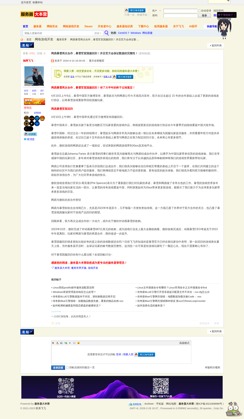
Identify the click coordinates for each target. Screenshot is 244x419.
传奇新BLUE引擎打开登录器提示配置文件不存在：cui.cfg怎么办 (173, 291)
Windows (136, 32)
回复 (57, 323)
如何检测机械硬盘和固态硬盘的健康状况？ (77, 305)
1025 (34, 91)
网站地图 (171, 403)
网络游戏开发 (71, 26)
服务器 (37, 26)
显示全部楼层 (96, 60)
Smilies (78, 343)
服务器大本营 (21, 39)
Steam (88, 26)
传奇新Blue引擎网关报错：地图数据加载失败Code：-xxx (169, 296)
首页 (25, 26)
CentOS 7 (123, 32)
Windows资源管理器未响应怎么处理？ (74, 291)
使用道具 (204, 323)
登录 (72, 76)
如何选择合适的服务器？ (151, 305)
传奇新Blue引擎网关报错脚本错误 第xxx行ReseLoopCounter (171, 300)
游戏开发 (93, 267)
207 (42, 91)
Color (57, 343)
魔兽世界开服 (78, 267)
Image (61, 343)
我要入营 (108, 76)
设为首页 (26, 2)
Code (74, 343)
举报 (216, 323)
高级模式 (184, 343)
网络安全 (52, 26)
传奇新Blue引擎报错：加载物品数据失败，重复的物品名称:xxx (88, 300)
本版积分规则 (212, 367)
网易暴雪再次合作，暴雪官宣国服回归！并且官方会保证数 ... (104, 39)
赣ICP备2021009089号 (209, 403)
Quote (70, 343)
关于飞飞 (178, 26)
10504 (37, 112)
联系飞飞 (41, 408)
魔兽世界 (62, 39)
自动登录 (204, 10)
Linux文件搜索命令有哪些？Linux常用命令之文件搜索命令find (172, 287)
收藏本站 (38, 2)
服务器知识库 (125, 26)
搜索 (96, 33)
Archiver (149, 403)
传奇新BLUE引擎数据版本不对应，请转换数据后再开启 (84, 296)
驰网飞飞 (28, 60)
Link (65, 343)
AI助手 (193, 26)
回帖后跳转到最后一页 (80, 367)
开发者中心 (104, 26)
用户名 (154, 11)
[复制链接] (144, 53)
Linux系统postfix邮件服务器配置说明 (73, 287)
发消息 (31, 139)
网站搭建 (147, 32)
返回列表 (217, 45)
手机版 (160, 403)
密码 (154, 15)
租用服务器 (161, 26)
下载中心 (143, 26)
